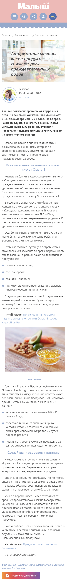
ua (52, 16)
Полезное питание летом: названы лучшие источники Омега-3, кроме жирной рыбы (29, 318)
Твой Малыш (33, 5)
